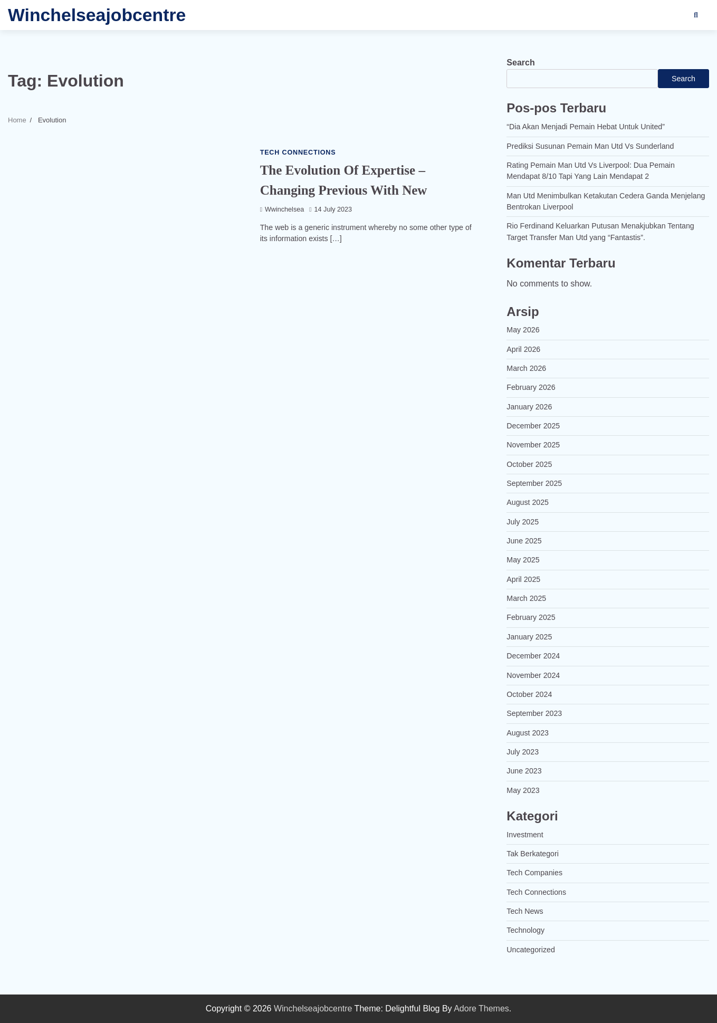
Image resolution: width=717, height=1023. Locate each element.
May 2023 (523, 790)
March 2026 (526, 368)
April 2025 (523, 579)
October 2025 (529, 464)
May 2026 (523, 330)
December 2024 (533, 656)
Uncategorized (530, 949)
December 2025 (533, 426)
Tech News (524, 911)
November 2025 (533, 445)
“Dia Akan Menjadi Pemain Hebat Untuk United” (585, 126)
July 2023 (522, 752)
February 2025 (531, 617)
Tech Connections (298, 152)
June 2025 (524, 541)
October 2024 (529, 694)
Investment (524, 834)
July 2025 (522, 522)
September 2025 (534, 483)
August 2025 (527, 502)
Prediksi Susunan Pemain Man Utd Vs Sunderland (590, 146)
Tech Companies (534, 872)
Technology (525, 930)
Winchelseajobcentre (97, 15)
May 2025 (523, 560)
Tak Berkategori (532, 853)
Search (520, 62)
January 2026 (529, 407)
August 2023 (527, 733)
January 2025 (529, 637)
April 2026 (523, 349)
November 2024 (533, 675)
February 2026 (531, 387)
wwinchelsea (282, 209)
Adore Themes (481, 1008)
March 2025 (526, 598)
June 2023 (524, 771)
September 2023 (534, 713)
